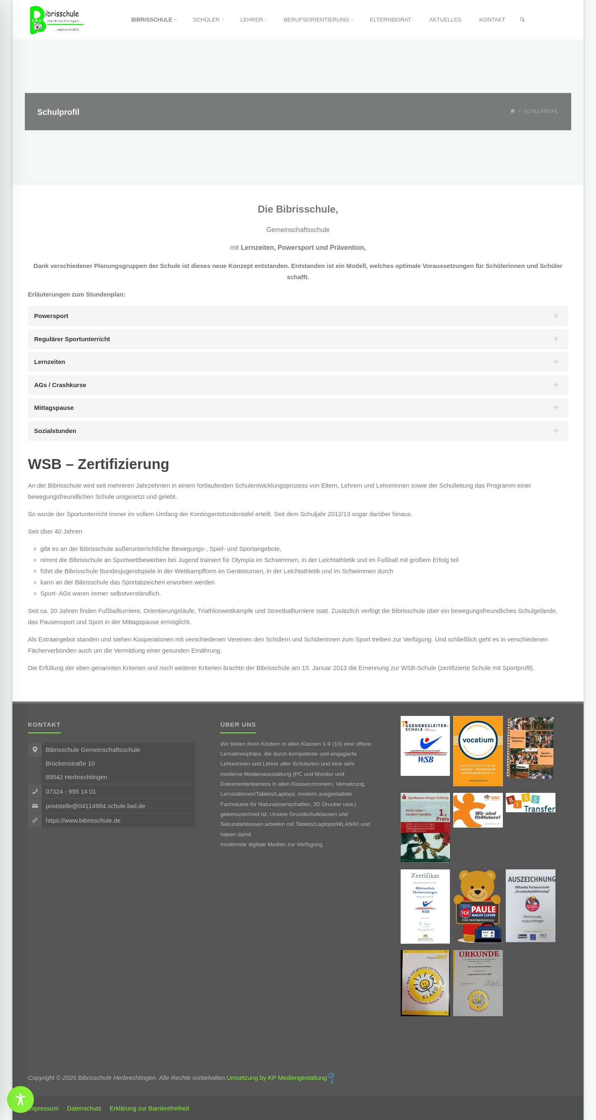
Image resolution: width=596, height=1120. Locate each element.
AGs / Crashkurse (60, 384)
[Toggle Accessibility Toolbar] (20, 1099)
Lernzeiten (49, 361)
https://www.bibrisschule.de (83, 820)
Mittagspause (54, 407)
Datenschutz (84, 1108)
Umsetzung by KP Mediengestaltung (280, 1077)
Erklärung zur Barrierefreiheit (149, 1108)
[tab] (298, 316)
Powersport (51, 315)
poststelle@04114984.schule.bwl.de (95, 805)
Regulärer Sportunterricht (72, 338)
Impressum (43, 1108)
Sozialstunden (55, 430)
